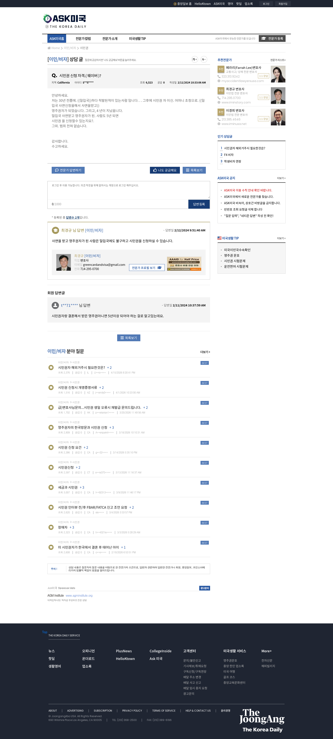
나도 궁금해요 (165, 170)
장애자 (62, 527)
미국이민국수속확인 (237, 250)
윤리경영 (225, 710)
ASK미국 (219, 3)
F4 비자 (228, 155)
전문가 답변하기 (68, 170)
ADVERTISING (75, 710)
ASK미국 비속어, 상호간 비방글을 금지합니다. (252, 203)
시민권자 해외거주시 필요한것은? (81, 367)
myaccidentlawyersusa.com (241, 81)
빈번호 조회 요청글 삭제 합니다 (243, 209)
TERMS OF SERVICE (164, 710)
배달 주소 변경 (192, 677)
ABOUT (53, 710)
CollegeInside (161, 650)
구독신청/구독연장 (194, 671)
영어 (230, 3)
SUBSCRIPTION (103, 710)
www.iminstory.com (234, 102)
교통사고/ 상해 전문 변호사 (241, 72)
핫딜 (239, 3)
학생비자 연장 (232, 161)
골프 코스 (229, 677)
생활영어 (54, 666)
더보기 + (205, 352)
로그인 (266, 3)
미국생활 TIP (137, 38)
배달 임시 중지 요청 (195, 688)
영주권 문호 (231, 255)
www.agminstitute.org (79, 595)
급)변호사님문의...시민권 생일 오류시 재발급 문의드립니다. (99, 407)
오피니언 (88, 650)
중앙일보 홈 (183, 3)
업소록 (249, 3)
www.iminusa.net (232, 124)
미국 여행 (229, 671)
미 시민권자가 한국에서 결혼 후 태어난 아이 (88, 547)
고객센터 (189, 650)
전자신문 (266, 660)
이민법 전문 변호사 (237, 93)
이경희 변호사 (235, 110)
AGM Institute (55, 595)
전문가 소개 (109, 38)
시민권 (84, 48)
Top (44, 632)
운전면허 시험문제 (236, 266)
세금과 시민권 (68, 487)
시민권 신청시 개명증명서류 (77, 387)
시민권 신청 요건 (69, 447)
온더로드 (88, 658)
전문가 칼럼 (83, 38)
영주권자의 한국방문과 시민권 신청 (82, 427)
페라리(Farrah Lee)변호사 (243, 67)
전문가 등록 (272, 38)
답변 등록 (199, 204)
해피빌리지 (268, 666)
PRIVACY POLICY (132, 710)
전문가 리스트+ (278, 60)
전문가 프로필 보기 (147, 268)
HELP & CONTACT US (198, 710)
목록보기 (194, 170)
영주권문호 (230, 660)
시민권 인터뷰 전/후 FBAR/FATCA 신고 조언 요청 (92, 507)
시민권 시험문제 (234, 261)
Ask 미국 (156, 658)
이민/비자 (70, 48)
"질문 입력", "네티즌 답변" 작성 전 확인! (248, 216)
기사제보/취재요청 (194, 666)
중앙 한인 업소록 (233, 666)
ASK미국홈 (57, 38)
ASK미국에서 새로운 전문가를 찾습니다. (248, 196)
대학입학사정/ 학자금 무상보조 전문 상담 (67, 600)
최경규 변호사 (235, 89)
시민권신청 (66, 467)
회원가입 (283, 3)
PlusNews (124, 650)
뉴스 (51, 650)
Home (53, 48)
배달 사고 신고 (192, 682)
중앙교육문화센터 (234, 682)
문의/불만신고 (192, 660)
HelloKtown (203, 3)
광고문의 (188, 693)
